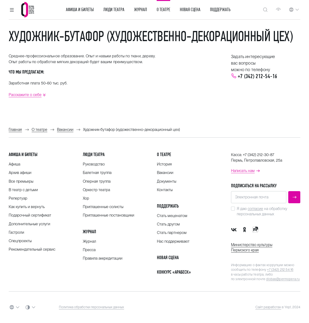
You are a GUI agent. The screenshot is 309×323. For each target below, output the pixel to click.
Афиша (14, 164)
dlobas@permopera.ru (283, 279)
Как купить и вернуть (27, 206)
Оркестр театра (96, 190)
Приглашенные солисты (103, 206)
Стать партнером (172, 232)
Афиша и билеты (80, 9)
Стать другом (168, 224)
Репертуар (18, 198)
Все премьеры (21, 181)
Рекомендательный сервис (32, 249)
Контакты (165, 190)
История (164, 164)
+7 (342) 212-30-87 (258, 154)
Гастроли (16, 232)
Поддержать (220, 9)
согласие (255, 208)
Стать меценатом (172, 215)
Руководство (94, 164)
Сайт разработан (268, 307)
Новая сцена (190, 9)
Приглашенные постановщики (108, 215)
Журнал (140, 9)
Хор (86, 198)
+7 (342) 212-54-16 (257, 76)
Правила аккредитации (102, 258)
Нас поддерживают (173, 241)
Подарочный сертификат (30, 215)
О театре (163, 9)
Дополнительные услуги (29, 224)
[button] (12, 10)
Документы (166, 181)
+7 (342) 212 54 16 (280, 269)
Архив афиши (20, 172)
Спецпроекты (20, 241)
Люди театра (113, 9)
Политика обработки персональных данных (91, 307)
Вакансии (165, 172)
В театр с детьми (23, 190)
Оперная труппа (97, 181)
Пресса (89, 250)
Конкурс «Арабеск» (174, 272)
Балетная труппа (97, 172)
